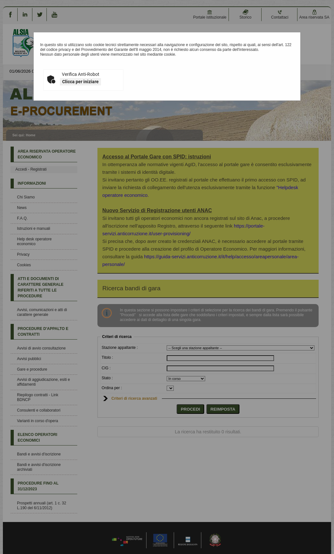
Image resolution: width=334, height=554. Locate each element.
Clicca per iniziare (80, 81)
